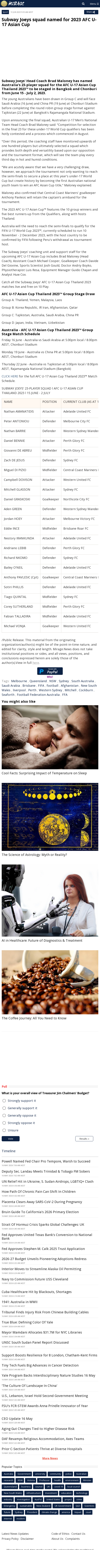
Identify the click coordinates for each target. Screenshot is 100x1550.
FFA (64, 695)
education (66, 1492)
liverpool (19, 690)
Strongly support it (22, 1101)
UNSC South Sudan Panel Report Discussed (35, 1342)
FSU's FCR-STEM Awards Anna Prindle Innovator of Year (45, 1406)
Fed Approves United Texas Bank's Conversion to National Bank (47, 1237)
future (7, 1512)
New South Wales (13, 1492)
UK (48, 1486)
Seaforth (8, 695)
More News (50, 1458)
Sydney (64, 681)
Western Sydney (50, 690)
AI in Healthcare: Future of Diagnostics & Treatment (42, 940)
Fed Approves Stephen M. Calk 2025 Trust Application (43, 1249)
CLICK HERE (10, 376)
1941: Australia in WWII (20, 1302)
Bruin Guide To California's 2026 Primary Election (40, 1212)
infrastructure (34, 1492)
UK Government (63, 1505)
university (40, 1473)
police (69, 1473)
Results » (84, 1138)
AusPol (38, 1499)
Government (24, 1473)
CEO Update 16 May (17, 1418)
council (38, 1486)
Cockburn (86, 690)
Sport (5, 12)
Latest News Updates (15, 1534)
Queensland (38, 681)
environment (72, 1480)
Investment (51, 1492)
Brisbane (28, 686)
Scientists (89, 1505)
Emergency (9, 1505)
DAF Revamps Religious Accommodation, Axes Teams (43, 1439)
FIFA (41, 686)
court (88, 1512)
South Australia (82, 681)
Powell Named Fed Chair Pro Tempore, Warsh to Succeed (46, 1161)
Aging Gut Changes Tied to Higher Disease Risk (38, 1429)
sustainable (26, 1505)
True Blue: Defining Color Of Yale (27, 1322)
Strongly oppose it (21, 1123)
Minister (87, 1480)
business (26, 1486)
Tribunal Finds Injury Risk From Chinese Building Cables (45, 1312)
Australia (8, 1473)
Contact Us (78, 1534)
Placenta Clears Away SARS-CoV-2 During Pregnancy (42, 1202)
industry (8, 1499)
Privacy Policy (10, 1539)
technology (82, 1492)
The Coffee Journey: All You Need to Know (34, 1018)
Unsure (13, 1130)
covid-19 (58, 1486)
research (8, 1480)
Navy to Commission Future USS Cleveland (35, 1279)
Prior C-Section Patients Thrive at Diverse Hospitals (42, 1449)
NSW (52, 681)
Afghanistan (69, 686)
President (32, 1512)
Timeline (9, 1151)
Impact (77, 1512)
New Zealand (43, 1505)
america (66, 1512)
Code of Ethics (60, 1534)
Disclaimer (27, 1539)
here (35, 663)
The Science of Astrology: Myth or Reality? (34, 855)
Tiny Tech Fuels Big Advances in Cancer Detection (40, 1365)
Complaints (72, 1539)
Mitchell (70, 690)
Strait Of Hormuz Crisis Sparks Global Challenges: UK (43, 1224)
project (68, 1499)
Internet (8, 1518)
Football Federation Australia (38, 695)
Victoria (31, 1480)
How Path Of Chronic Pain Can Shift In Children (39, 1191)
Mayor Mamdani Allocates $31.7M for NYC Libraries (42, 1332)
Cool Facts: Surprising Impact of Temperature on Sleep (44, 773)
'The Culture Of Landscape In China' (29, 1385)
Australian (81, 1473)
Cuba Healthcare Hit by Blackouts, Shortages (37, 1292)
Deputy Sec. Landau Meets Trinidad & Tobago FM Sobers (46, 1171)
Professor (44, 1480)
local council (73, 1486)
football (52, 686)
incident (21, 1518)
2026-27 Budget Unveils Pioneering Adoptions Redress (44, 1259)
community (55, 1473)
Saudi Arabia (11, 686)
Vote (10, 1138)
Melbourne (19, 681)
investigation (23, 1499)
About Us (57, 1539)
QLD (78, 1505)
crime (79, 1499)
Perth (32, 690)
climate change (49, 1512)
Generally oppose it (22, 1115)
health (57, 1480)
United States (53, 1499)
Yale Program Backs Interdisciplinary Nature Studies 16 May (48, 1375)
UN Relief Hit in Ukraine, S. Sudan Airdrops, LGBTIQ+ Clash (47, 1181)
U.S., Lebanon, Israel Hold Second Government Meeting (45, 1396)
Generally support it (22, 1108)
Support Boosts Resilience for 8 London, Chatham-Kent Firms (49, 1355)
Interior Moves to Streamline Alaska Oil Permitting (41, 1269)
